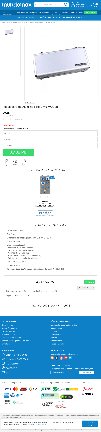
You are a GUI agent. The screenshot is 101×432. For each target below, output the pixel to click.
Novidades (65, 13)
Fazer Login (81, 4)
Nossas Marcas (8, 331)
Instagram (12, 364)
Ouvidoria (6, 344)
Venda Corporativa (76, 13)
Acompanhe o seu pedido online (63, 325)
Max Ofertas (90, 13)
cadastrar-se (82, 6)
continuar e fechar (90, 424)
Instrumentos (44, 13)
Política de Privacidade (11, 338)
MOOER (6, 113)
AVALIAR (89, 282)
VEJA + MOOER (29, 103)
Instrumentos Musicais (20, 22)
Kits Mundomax (22, 13)
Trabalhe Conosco (9, 334)
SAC (8, 372)
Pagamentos (55, 334)
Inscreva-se (87, 372)
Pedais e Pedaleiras (36, 22)
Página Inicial (6, 22)
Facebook (11, 368)
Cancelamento (56, 328)
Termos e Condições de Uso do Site (16, 341)
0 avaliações (19, 119)
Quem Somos (7, 325)
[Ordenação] (86, 288)
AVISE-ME (18, 152)
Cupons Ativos (56, 341)
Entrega (53, 331)
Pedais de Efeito (51, 22)
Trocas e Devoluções (58, 344)
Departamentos (7, 15)
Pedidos (53, 338)
